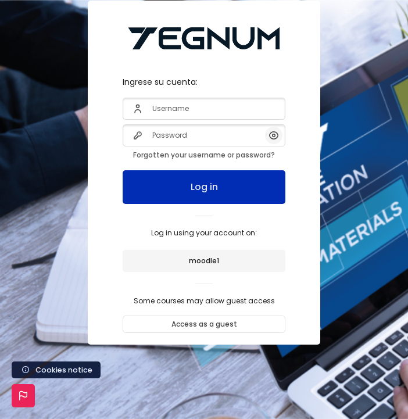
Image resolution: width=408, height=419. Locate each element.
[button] (23, 395)
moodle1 (204, 261)
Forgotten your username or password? (204, 155)
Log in (204, 187)
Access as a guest (204, 324)
